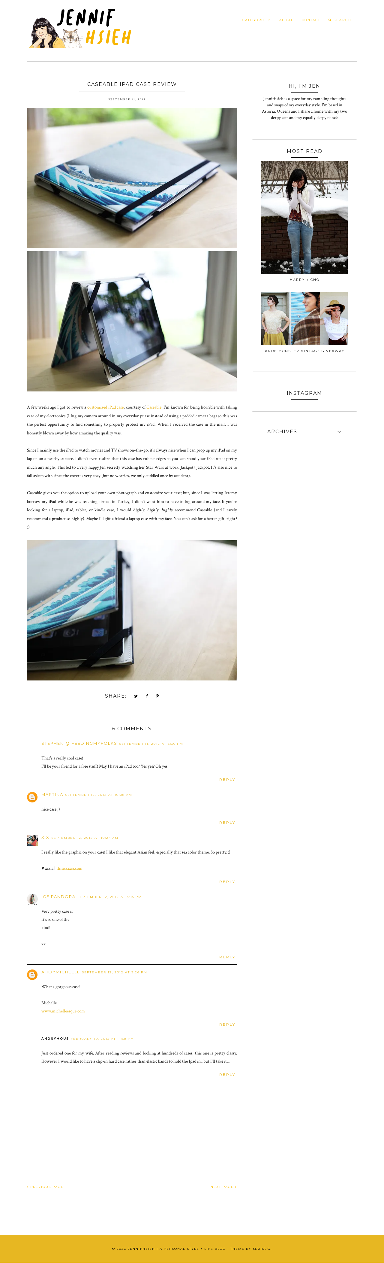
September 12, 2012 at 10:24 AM (84, 838)
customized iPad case (105, 407)
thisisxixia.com (69, 868)
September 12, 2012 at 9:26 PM (114, 972)
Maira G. (262, 1249)
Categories (256, 20)
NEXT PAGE (224, 1187)
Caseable (153, 407)
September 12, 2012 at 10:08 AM (98, 795)
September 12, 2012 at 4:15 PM (109, 897)
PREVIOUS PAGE (45, 1187)
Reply (227, 779)
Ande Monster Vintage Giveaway (304, 351)
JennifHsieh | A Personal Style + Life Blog (177, 1249)
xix (45, 837)
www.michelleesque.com (63, 1011)
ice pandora (58, 896)
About (286, 20)
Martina (52, 794)
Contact (311, 20)
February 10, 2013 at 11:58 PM (102, 1039)
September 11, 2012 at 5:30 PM (151, 744)
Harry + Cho (305, 280)
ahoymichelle (60, 971)
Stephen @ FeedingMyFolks (79, 743)
